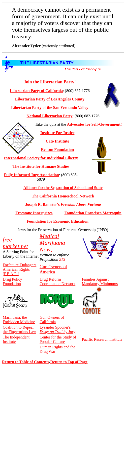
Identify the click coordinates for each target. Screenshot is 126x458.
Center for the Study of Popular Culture (58, 339)
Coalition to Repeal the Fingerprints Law (19, 329)
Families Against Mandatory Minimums (100, 281)
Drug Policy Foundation (12, 281)
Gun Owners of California (52, 319)
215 (62, 259)
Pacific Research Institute (102, 339)
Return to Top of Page (69, 362)
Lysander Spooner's (57, 329)
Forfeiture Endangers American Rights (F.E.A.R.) (19, 269)
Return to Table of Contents (25, 362)
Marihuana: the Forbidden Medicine (19, 319)
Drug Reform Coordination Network (57, 281)
